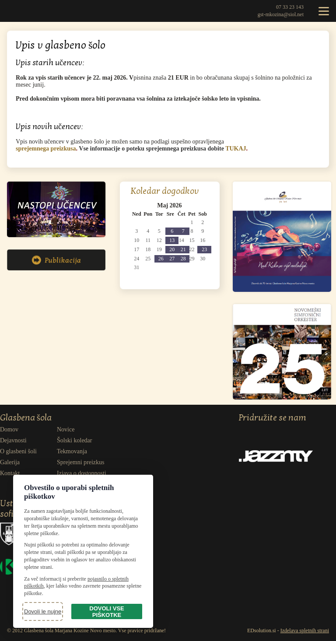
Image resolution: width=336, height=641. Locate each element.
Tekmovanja (72, 451)
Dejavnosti (13, 440)
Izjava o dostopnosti (81, 473)
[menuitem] (28, 429)
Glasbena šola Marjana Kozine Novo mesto (19, 11)
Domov (9, 429)
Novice (65, 429)
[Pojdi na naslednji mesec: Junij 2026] (201, 205)
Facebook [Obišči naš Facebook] (262, 430)
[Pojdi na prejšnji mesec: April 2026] (137, 205)
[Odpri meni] (323, 11)
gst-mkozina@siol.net (281, 14)
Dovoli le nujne (42, 611)
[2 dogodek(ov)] (171, 231)
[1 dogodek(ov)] (183, 231)
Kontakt (10, 473)
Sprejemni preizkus (80, 462)
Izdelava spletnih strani (304, 630)
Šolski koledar (74, 440)
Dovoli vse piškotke (106, 611)
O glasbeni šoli (18, 451)
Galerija (10, 462)
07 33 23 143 (290, 7)
